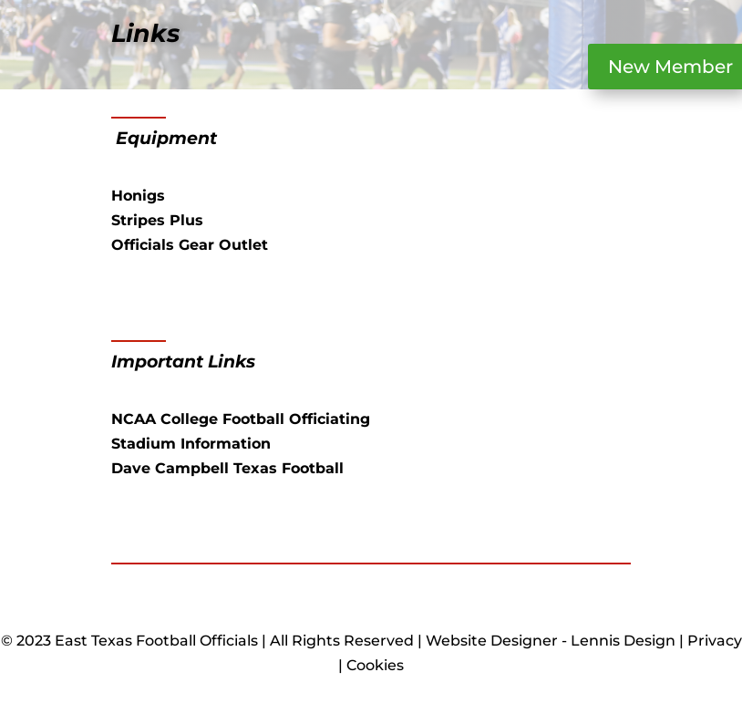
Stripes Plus (157, 220)
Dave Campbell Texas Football (227, 468)
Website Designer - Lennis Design (550, 640)
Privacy (714, 640)
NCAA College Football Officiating (240, 419)
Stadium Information (191, 443)
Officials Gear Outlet (189, 244)
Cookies (375, 665)
